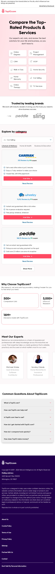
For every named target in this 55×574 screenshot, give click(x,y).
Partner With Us (7, 552)
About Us (5, 519)
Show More (27, 270)
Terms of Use (6, 532)
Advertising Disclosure (46, 6)
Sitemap (5, 546)
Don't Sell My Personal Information (14, 566)
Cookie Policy (6, 526)
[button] (9, 147)
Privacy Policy (7, 539)
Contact (4, 559)
